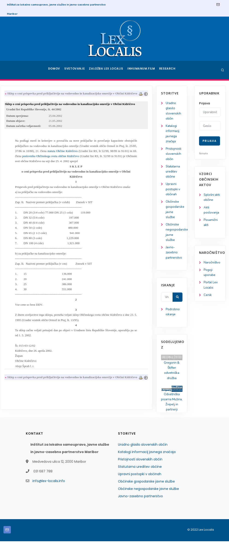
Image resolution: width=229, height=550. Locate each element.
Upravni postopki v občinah (20, 192)
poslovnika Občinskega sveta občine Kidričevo (89, 163)
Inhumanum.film (141, 70)
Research (168, 70)
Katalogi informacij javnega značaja (147, 460)
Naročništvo (212, 264)
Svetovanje (76, 70)
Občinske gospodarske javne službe (146, 490)
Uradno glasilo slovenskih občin (142, 453)
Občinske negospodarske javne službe (148, 497)
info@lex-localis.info (48, 489)
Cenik (208, 297)
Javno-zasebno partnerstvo (21, 258)
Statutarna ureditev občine (21, 174)
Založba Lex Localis (107, 70)
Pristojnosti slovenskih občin (21, 156)
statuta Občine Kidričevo (101, 158)
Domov (54, 70)
